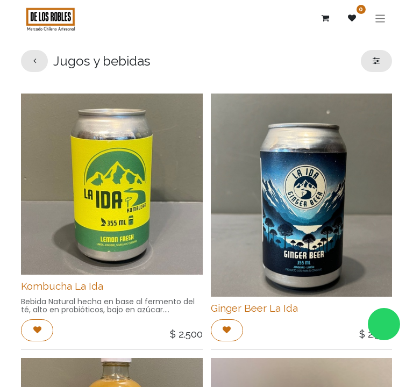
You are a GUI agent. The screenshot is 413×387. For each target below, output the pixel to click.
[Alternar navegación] (380, 18)
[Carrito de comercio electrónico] (325, 18)
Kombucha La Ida (62, 286)
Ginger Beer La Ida (254, 308)
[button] (37, 330)
